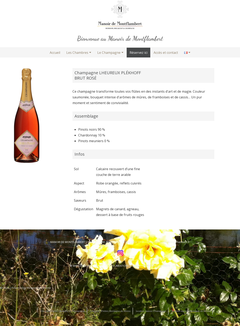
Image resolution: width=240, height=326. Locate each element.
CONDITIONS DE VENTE (156, 266)
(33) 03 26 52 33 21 (133, 242)
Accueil (55, 52)
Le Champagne (109, 52)
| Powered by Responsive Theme (30, 288)
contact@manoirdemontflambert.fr (168, 242)
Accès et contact (166, 52)
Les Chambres (77, 52)
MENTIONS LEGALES (128, 266)
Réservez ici (138, 52)
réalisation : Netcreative (220, 323)
